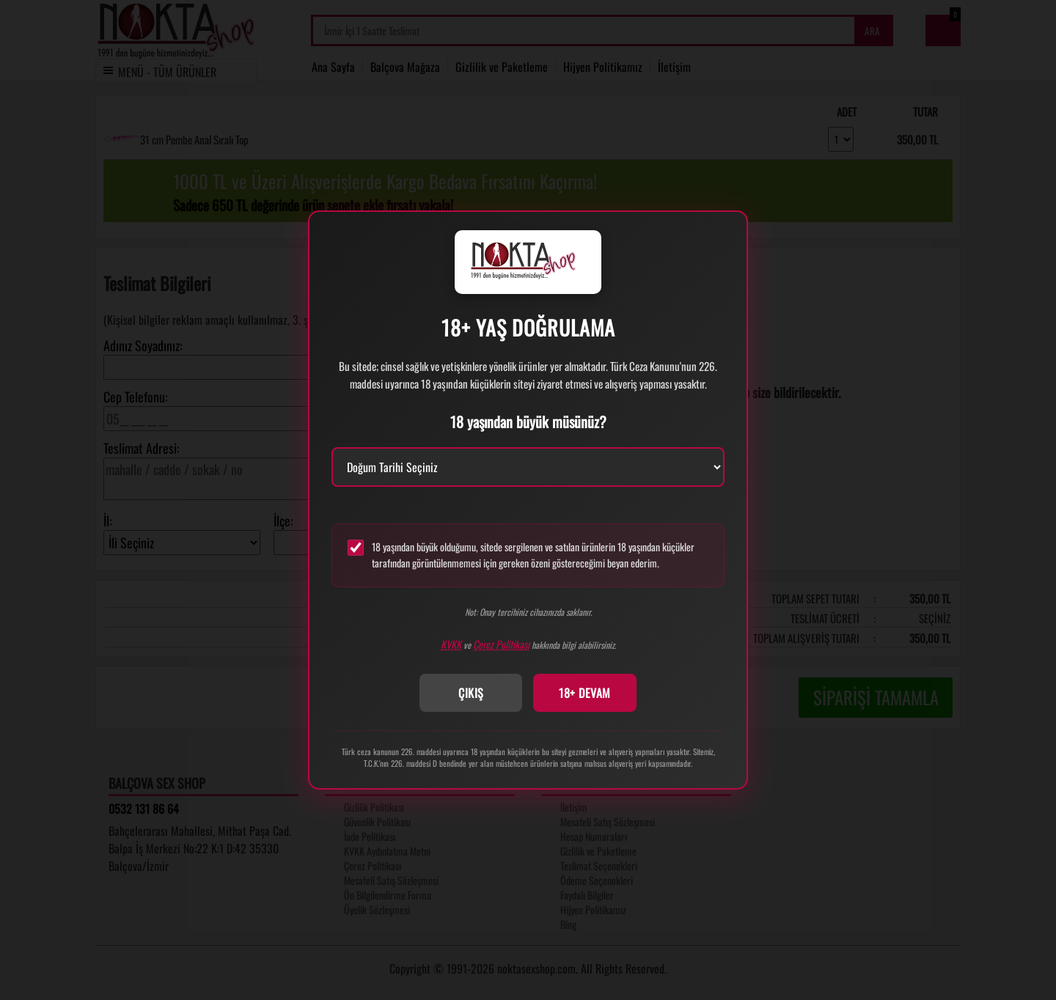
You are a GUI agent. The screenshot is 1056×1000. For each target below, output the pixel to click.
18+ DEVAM (585, 693)
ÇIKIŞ (471, 693)
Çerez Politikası (501, 644)
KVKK (451, 644)
